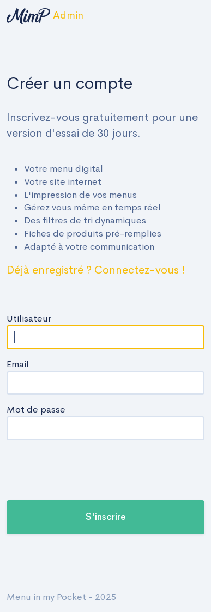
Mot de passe (36, 409)
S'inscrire (106, 517)
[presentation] (89, 470)
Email (18, 364)
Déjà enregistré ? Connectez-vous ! (96, 270)
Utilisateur (29, 318)
